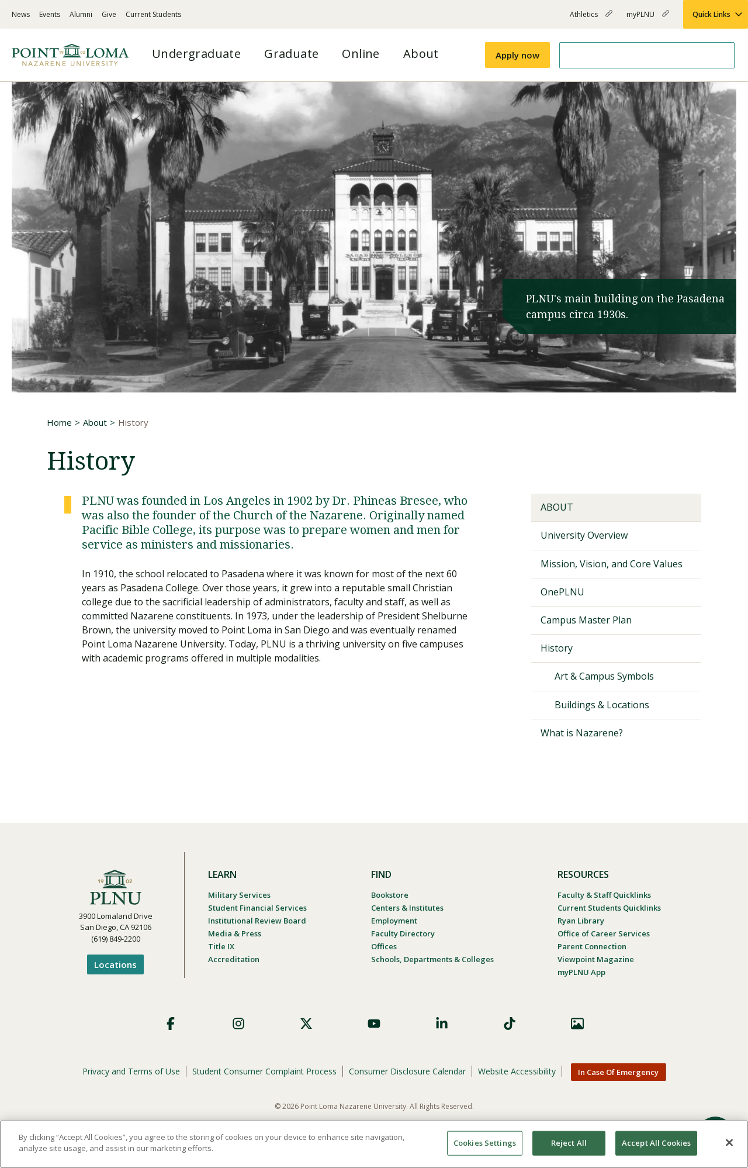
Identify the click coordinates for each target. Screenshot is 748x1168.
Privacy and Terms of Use (131, 1071)
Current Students (153, 14)
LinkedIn (441, 1023)
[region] (374, 1144)
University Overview (584, 535)
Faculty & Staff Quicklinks (604, 895)
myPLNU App (581, 972)
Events (49, 14)
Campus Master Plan (586, 620)
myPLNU (647, 19)
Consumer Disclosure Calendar (407, 1071)
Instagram (238, 1023)
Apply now (517, 55)
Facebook (170, 1023)
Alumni (81, 14)
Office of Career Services (603, 933)
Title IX (221, 946)
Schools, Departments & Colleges (432, 959)
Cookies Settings (484, 1143)
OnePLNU (562, 591)
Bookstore (389, 895)
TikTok (509, 1023)
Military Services (239, 895)
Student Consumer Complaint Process (264, 1071)
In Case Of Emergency (618, 1072)
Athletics (591, 19)
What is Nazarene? (582, 732)
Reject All (569, 1143)
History (557, 648)
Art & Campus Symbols (604, 676)
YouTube (374, 1023)
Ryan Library (580, 920)
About (95, 422)
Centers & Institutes (407, 907)
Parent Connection (591, 946)
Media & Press (234, 933)
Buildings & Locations (602, 704)
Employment (394, 920)
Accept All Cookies (656, 1143)
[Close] (729, 1142)
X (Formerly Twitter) (306, 1023)
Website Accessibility (517, 1071)
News (21, 14)
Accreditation (233, 959)
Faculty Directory (403, 933)
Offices (384, 946)
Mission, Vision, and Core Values (612, 563)
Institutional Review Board (257, 920)
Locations (115, 964)
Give (109, 14)
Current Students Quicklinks (609, 907)
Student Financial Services (257, 907)
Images (577, 1023)
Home (59, 422)
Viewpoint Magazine (595, 959)
